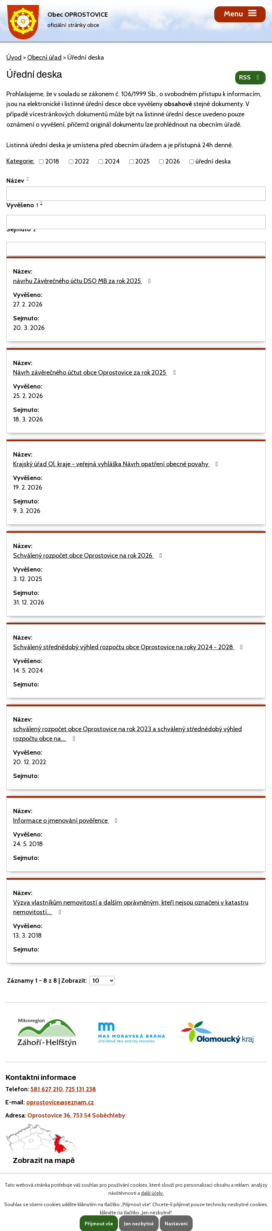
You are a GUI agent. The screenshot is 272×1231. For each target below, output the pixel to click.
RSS (250, 77)
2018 (52, 161)
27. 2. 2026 (27, 304)
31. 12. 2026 (28, 602)
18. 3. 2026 (28, 419)
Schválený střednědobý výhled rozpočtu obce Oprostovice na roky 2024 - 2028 (129, 647)
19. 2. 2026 (27, 487)
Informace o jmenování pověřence (66, 820)
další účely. (152, 1193)
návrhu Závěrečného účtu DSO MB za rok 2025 (83, 281)
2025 (142, 161)
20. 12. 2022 (29, 762)
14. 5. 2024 (28, 670)
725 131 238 (80, 1089)
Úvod (14, 57)
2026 (172, 161)
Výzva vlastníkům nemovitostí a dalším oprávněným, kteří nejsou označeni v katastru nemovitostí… (130, 907)
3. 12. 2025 (27, 579)
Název (15, 180)
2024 (112, 161)
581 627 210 (46, 1089)
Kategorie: (20, 161)
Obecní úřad (44, 57)
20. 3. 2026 (29, 328)
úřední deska (213, 161)
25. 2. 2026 (28, 396)
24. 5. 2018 (28, 844)
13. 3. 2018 (27, 935)
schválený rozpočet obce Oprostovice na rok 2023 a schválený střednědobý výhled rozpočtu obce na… (127, 734)
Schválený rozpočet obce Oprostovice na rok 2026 (89, 555)
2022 (82, 161)
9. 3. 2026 (26, 511)
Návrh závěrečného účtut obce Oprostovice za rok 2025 (95, 372)
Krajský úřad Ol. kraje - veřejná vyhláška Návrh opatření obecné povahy (117, 464)
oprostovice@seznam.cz (60, 1102)
